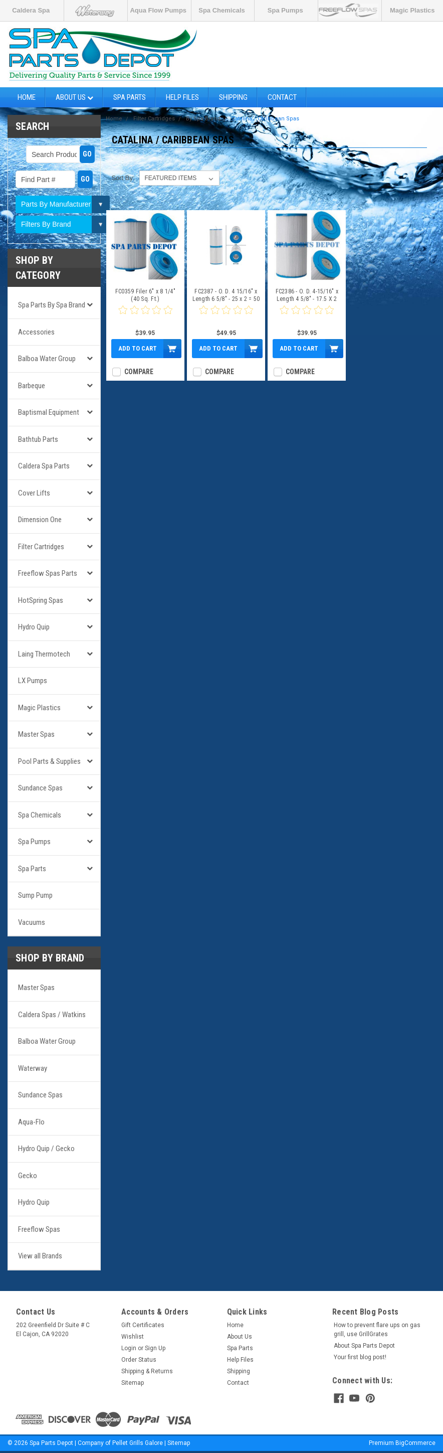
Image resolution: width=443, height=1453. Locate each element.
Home (27, 97)
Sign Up (155, 1348)
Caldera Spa (31, 10)
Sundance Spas (40, 787)
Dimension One (40, 519)
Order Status (138, 1359)
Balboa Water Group (47, 358)
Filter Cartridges (41, 546)
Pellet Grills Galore (137, 1442)
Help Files (182, 97)
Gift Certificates (142, 1325)
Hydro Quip (34, 626)
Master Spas (36, 734)
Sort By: (122, 178)
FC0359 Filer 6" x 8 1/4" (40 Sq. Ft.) (145, 295)
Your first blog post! (360, 1357)
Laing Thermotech (44, 654)
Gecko (27, 1175)
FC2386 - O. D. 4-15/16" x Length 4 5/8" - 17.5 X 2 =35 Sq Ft (307, 295)
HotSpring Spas (40, 600)
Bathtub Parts (38, 439)
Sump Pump (35, 895)
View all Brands (40, 1255)
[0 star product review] (145, 316)
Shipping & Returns (147, 1371)
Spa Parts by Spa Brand (51, 304)
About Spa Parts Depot (364, 1345)
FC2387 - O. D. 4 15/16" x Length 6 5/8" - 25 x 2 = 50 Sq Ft (226, 295)
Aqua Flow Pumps (158, 10)
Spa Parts (129, 97)
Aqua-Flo (31, 1121)
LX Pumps (32, 680)
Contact (282, 97)
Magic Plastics (412, 10)
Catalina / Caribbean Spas (265, 118)
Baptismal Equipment (48, 412)
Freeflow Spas (39, 1229)
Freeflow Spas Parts (47, 573)
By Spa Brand (203, 118)
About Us (74, 97)
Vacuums (31, 922)
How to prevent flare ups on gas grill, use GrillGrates (377, 1330)
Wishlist (132, 1336)
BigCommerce (415, 1442)
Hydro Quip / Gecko (46, 1148)
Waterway (32, 1068)
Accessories (36, 332)
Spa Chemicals (221, 10)
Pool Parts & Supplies (49, 761)
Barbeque (31, 385)
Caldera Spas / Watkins (52, 1014)
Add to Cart (137, 348)
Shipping (233, 97)
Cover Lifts (34, 493)
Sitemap (132, 1382)
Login (128, 1348)
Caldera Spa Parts (44, 465)
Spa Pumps (285, 10)
